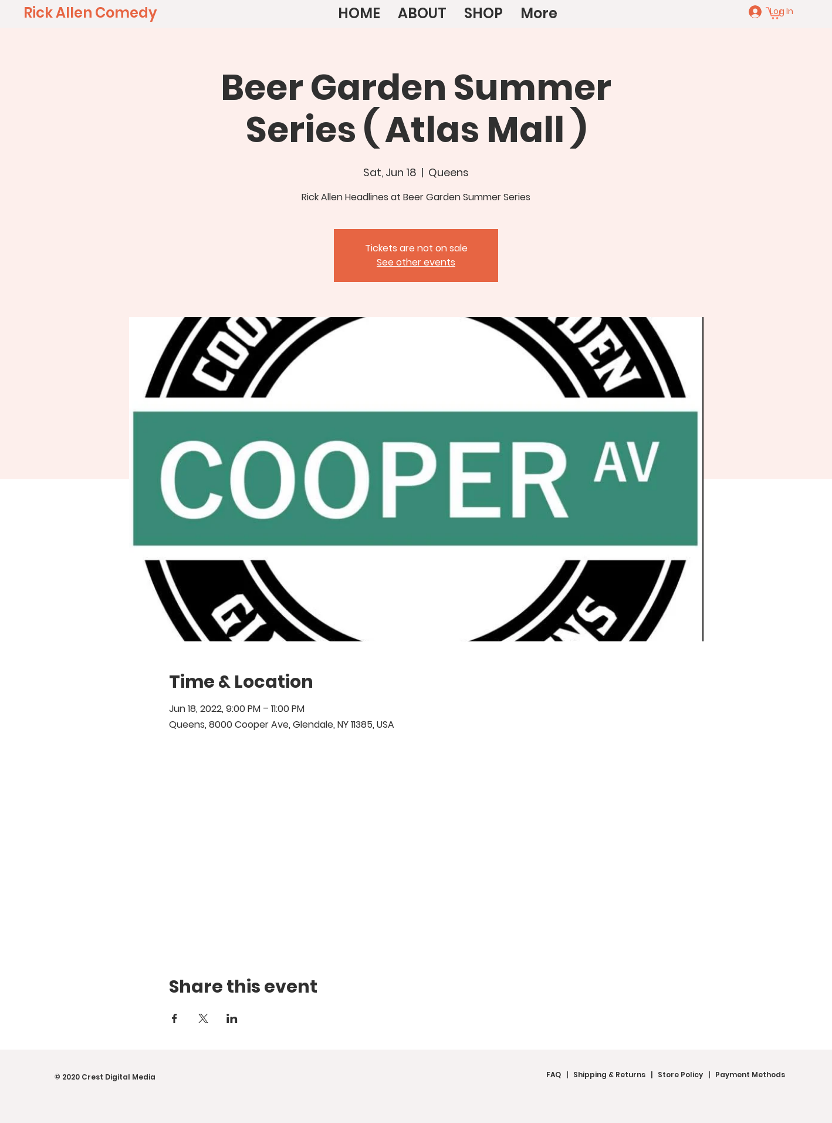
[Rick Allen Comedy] (90, 12)
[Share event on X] (203, 1018)
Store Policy (680, 1075)
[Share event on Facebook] (174, 1018)
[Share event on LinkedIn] (232, 1018)
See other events (416, 262)
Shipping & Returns (609, 1075)
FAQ (553, 1075)
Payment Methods (750, 1075)
